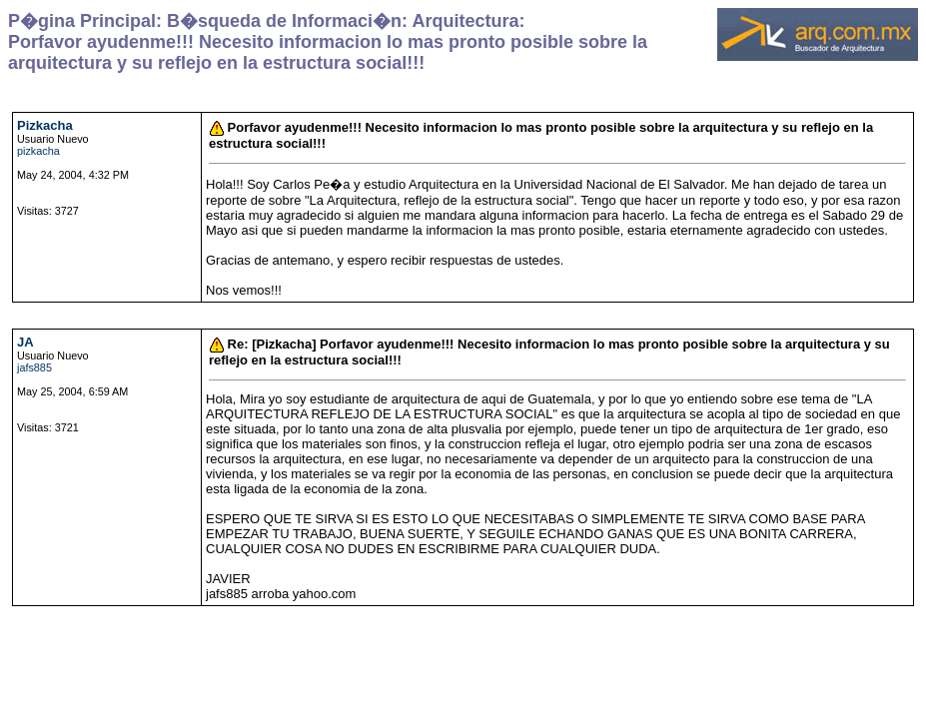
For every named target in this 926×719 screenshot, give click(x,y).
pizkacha (38, 151)
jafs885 (34, 367)
